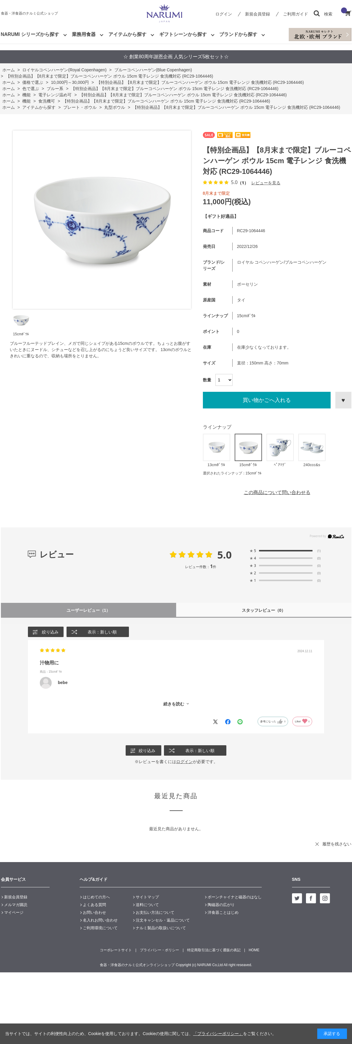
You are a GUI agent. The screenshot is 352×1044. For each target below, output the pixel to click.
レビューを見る (265, 182)
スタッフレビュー (264, 610)
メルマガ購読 (15, 905)
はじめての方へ (96, 897)
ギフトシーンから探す (183, 34)
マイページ (13, 913)
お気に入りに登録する (343, 400)
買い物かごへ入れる (267, 400)
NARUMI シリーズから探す (30, 34)
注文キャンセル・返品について (163, 920)
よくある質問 (94, 905)
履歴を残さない (336, 844)
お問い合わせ (94, 913)
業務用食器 (84, 34)
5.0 (224, 555)
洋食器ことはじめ (223, 913)
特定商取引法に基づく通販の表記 (214, 950)
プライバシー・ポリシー (159, 950)
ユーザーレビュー (88, 610)
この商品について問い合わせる (277, 492)
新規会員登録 (257, 14)
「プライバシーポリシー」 (218, 1033)
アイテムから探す (127, 34)
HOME (254, 950)
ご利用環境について (100, 928)
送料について (147, 905)
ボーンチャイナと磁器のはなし (235, 897)
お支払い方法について (155, 913)
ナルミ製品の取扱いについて (161, 928)
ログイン (223, 14)
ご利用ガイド (295, 14)
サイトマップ (147, 897)
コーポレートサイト (116, 950)
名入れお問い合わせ (100, 920)
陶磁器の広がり (221, 905)
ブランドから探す (238, 34)
